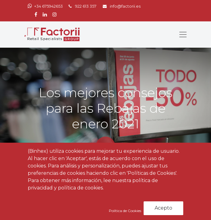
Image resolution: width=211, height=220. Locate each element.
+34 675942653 (48, 6)
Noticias (68, 187)
